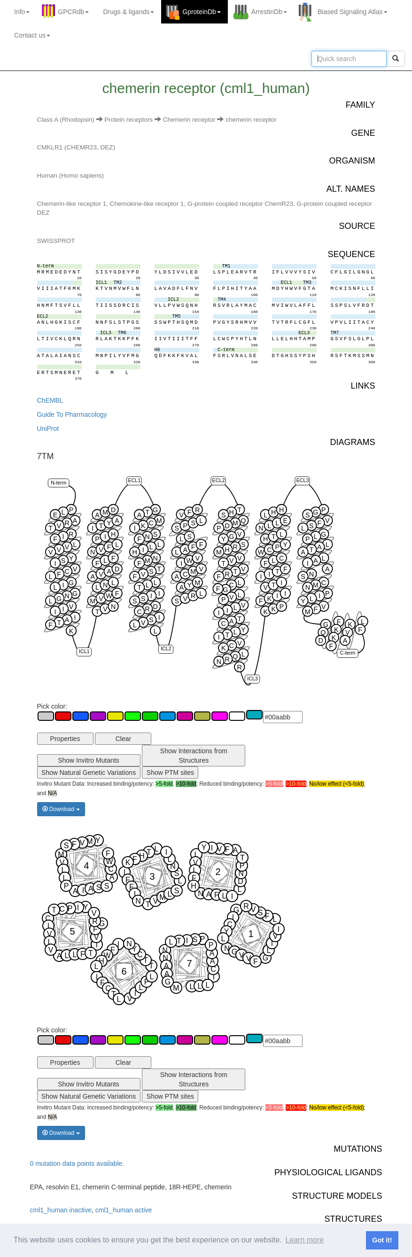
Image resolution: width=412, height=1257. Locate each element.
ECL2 (218, 480)
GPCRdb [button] (73, 12)
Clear (123, 738)
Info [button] (22, 12)
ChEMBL (50, 400)
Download (61, 809)
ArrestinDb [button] (269, 12)
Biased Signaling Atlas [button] (353, 12)
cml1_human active (123, 1210)
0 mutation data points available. (77, 1163)
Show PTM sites (170, 772)
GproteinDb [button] (201, 12)
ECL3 (302, 480)
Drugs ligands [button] (128, 12)
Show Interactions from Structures (193, 755)
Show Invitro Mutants (88, 760)
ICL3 (252, 678)
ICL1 (83, 651)
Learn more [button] (304, 1240)
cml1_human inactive (61, 1210)
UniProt (48, 428)
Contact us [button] (32, 35)
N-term (58, 482)
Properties (65, 738)
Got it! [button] (382, 1240)
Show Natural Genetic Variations (88, 772)
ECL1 (134, 480)
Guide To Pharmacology (72, 414)
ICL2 (166, 648)
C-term (347, 653)
